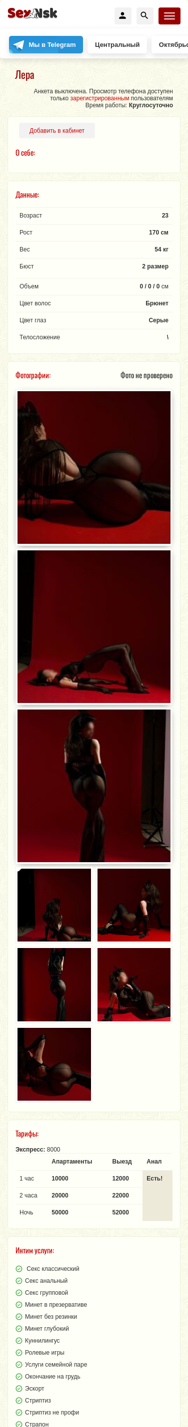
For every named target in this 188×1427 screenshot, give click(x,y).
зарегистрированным (100, 98)
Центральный (117, 44)
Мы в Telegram (52, 44)
